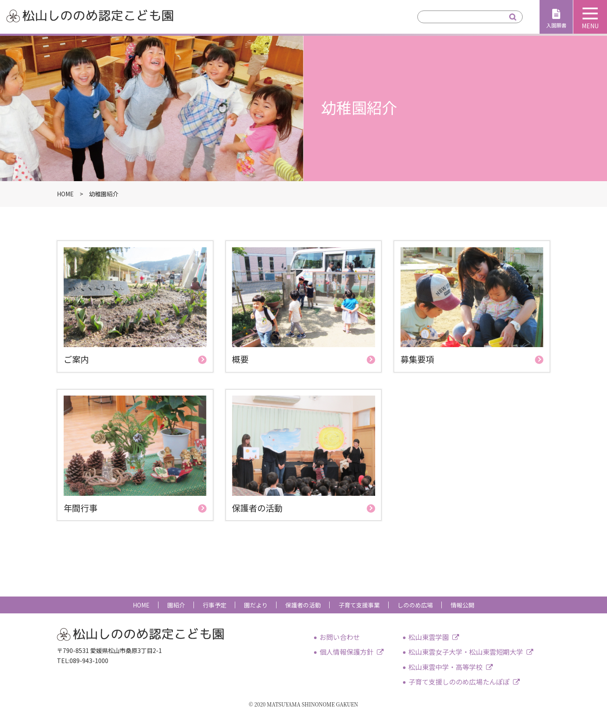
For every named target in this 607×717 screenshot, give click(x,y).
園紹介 (176, 605)
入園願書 (556, 25)
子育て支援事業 (359, 605)
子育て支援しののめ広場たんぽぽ (459, 682)
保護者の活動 (303, 605)
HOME (141, 605)
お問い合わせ (340, 637)
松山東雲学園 (428, 637)
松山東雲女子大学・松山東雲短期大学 (465, 652)
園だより (256, 605)
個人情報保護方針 (346, 652)
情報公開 (462, 605)
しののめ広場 (415, 605)
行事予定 (214, 605)
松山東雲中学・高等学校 (445, 667)
